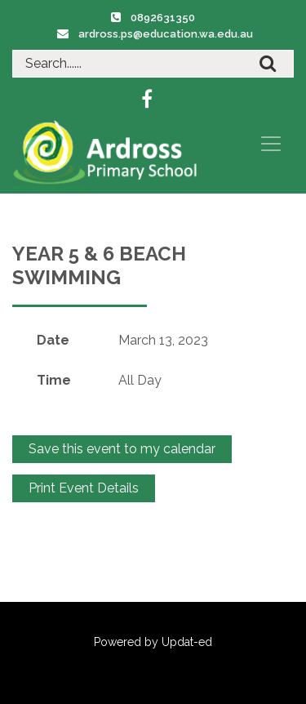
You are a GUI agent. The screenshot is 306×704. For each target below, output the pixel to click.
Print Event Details (84, 488)
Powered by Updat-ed (153, 641)
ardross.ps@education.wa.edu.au (165, 34)
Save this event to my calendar (122, 449)
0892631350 (163, 17)
